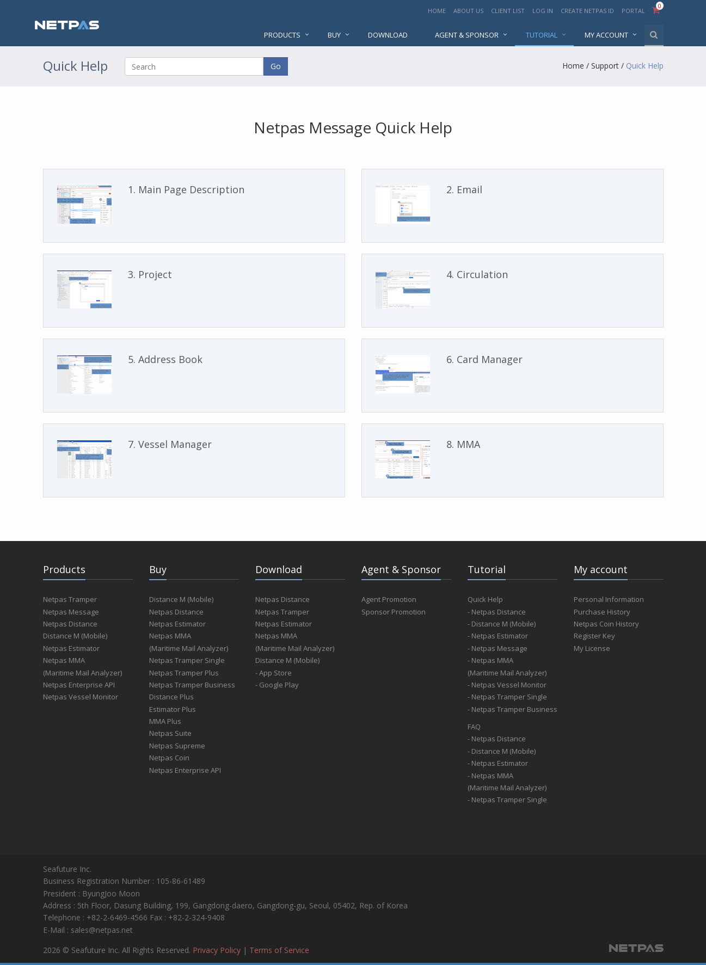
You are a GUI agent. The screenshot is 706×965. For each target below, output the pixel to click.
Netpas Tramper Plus (184, 673)
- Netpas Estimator (498, 636)
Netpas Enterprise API (79, 685)
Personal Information (609, 599)
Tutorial (541, 35)
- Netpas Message (497, 648)
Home (573, 65)
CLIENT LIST (508, 11)
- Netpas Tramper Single (507, 697)
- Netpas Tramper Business (512, 709)
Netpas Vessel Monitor (80, 697)
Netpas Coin (169, 758)
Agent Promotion (388, 599)
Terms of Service (279, 950)
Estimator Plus (172, 709)
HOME (437, 11)
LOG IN (542, 11)
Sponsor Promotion (393, 612)
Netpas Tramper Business (192, 685)
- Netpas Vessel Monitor (507, 685)
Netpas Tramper (70, 599)
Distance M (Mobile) (75, 636)
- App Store (273, 673)
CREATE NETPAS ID (587, 11)
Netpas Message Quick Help (353, 127)
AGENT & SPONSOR (467, 35)
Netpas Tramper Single (187, 660)
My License (592, 648)
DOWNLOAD (388, 35)
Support (605, 65)
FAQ (474, 727)
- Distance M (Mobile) (502, 624)
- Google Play (277, 685)
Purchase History (602, 612)
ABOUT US (468, 11)
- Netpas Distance (497, 612)
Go (276, 66)
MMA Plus (165, 721)
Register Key (594, 636)
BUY (334, 35)
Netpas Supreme (177, 746)
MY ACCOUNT (606, 35)
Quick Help (645, 65)
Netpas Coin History (606, 624)
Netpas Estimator (71, 648)
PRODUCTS (282, 35)
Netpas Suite (170, 733)
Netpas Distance (70, 624)
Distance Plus (171, 697)
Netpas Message (71, 612)
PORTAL (634, 11)
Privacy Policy (217, 950)
